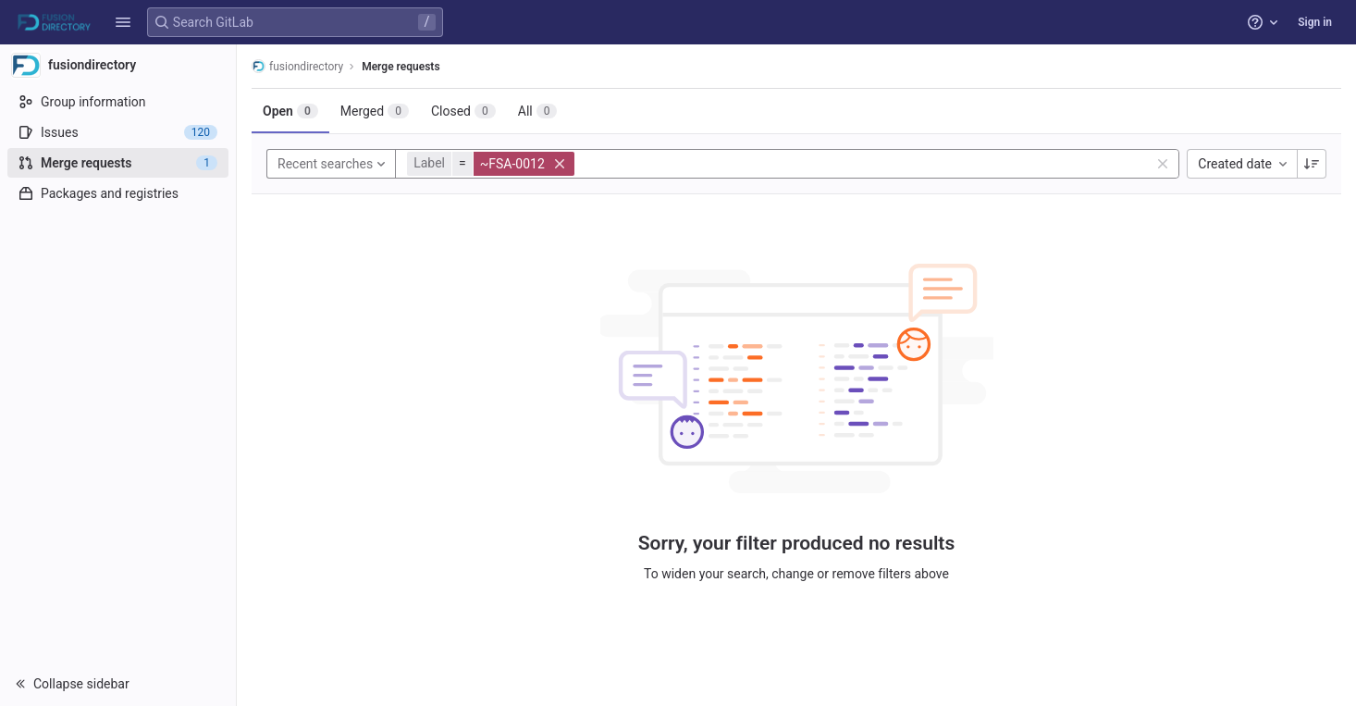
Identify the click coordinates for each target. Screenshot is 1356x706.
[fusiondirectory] (118, 64)
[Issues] (117, 132)
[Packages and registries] (117, 193)
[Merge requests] (117, 163)
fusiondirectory (297, 66)
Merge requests (400, 66)
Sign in (1315, 22)
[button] (123, 22)
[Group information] (117, 102)
